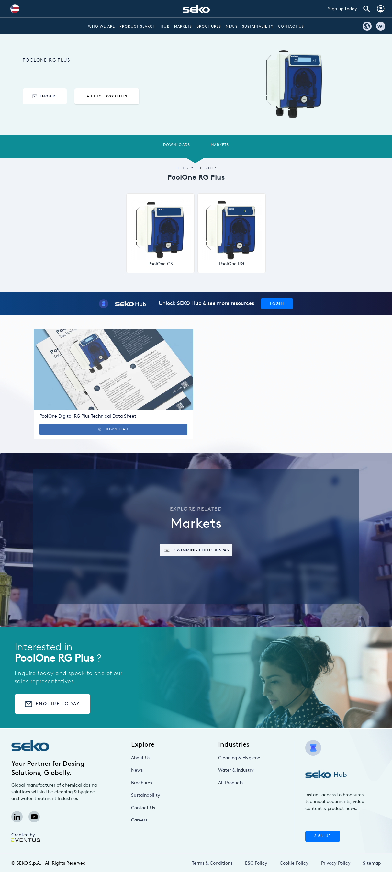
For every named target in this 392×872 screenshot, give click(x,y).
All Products (230, 783)
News (231, 26)
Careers (139, 820)
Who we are (101, 26)
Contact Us (291, 26)
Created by (25, 837)
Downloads (176, 145)
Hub (165, 26)
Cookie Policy (294, 863)
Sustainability (258, 26)
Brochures (208, 26)
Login (277, 303)
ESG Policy (256, 863)
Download (113, 429)
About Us (140, 758)
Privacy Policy (336, 863)
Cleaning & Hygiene (239, 758)
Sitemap (372, 863)
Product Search (137, 26)
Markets (183, 26)
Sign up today (342, 9)
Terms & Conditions (212, 863)
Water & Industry (236, 770)
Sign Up (322, 836)
